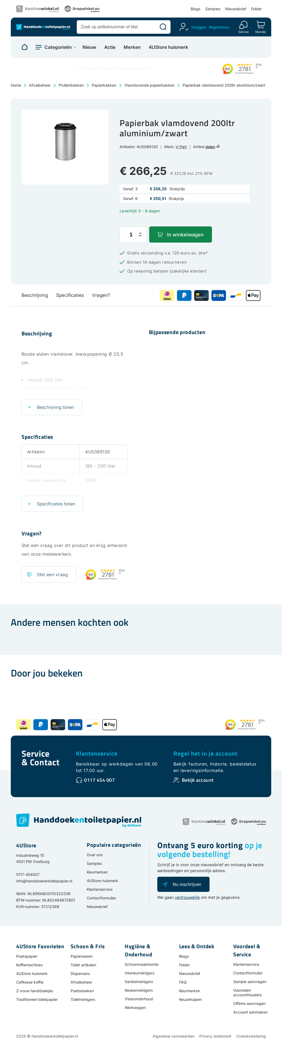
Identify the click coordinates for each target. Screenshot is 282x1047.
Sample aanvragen (249, 981)
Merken (132, 47)
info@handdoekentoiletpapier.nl (44, 881)
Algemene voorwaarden (173, 1036)
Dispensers (80, 973)
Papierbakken (104, 85)
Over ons (95, 854)
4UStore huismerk (168, 47)
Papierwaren (82, 956)
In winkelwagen (185, 234)
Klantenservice (96, 753)
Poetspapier (26, 956)
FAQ (183, 982)
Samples (212, 8)
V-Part (181, 146)
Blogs (195, 8)
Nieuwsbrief (235, 8)
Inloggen (198, 27)
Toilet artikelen (83, 965)
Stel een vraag (52, 574)
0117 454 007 (99, 780)
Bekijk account (198, 780)
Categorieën (58, 47)
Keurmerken (97, 872)
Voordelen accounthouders (247, 992)
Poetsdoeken (82, 990)
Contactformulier (101, 898)
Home (16, 85)
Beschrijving (35, 295)
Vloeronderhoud (139, 999)
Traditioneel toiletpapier (37, 999)
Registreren (219, 27)
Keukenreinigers (139, 990)
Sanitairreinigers (139, 981)
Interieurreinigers (139, 973)
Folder (256, 8)
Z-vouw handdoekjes (34, 990)
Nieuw (89, 47)
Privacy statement (215, 1036)
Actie (110, 47)
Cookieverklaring (251, 1036)
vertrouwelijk (187, 897)
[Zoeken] (163, 27)
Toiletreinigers (83, 999)
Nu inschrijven (187, 884)
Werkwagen (135, 1007)
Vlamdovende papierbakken (149, 85)
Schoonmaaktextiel (141, 964)
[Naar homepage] (24, 47)
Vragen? (101, 295)
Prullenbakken (71, 85)
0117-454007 (28, 874)
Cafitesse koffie (29, 982)
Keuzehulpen (190, 999)
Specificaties (70, 295)
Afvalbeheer (40, 85)
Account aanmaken (250, 1012)
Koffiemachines (29, 965)
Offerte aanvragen (249, 1003)
